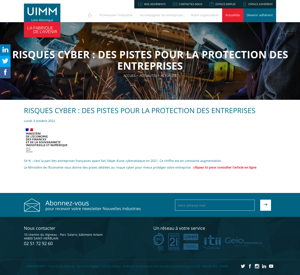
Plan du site (209, 266)
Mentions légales (88, 266)
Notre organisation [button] (205, 15)
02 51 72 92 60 (38, 243)
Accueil (129, 75)
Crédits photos (111, 266)
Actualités (232, 15)
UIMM (223, 266)
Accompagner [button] (161, 15)
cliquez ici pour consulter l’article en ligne (224, 167)
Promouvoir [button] (116, 15)
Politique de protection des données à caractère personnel (161, 266)
